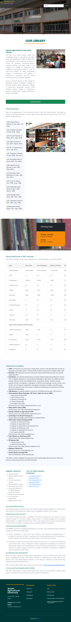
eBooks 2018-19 (34, 478)
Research (29, 592)
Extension (29, 598)
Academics (30, 595)
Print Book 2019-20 (35, 480)
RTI (48, 588)
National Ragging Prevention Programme (55, 602)
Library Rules (35, 102)
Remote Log (50, 595)
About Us (29, 588)
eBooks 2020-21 (34, 486)
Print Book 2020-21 (35, 484)
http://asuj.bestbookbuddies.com (54, 565)
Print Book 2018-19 (35, 476)
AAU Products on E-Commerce (55, 598)
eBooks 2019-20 (34, 482)
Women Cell (50, 592)
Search (67, 6)
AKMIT (39, 618)
